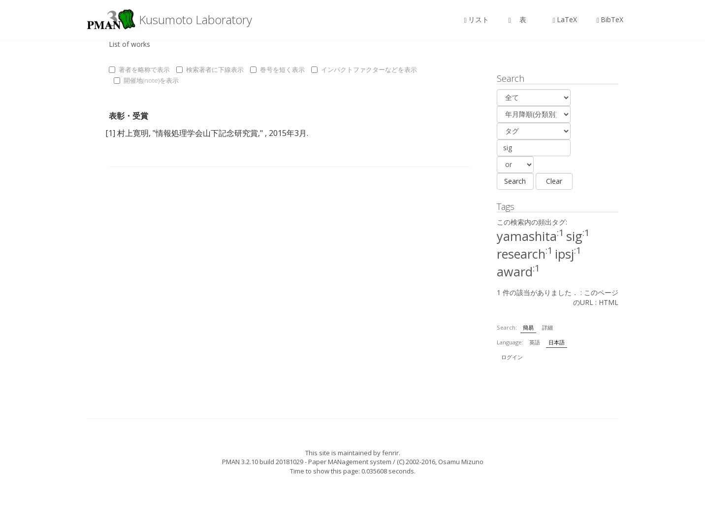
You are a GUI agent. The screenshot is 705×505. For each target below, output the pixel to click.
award (518, 271)
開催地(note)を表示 (146, 80)
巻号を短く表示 (277, 69)
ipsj (568, 253)
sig (578, 236)
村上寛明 (133, 133)
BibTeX (610, 19)
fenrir (390, 452)
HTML (608, 302)
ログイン (512, 357)
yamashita (530, 236)
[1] (110, 133)
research (525, 253)
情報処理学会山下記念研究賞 (207, 133)
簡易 (528, 327)
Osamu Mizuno (460, 461)
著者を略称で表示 (139, 69)
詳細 (547, 327)
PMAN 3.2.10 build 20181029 (262, 461)
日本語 (556, 342)
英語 (534, 342)
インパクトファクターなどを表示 (364, 69)
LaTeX (565, 19)
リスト (476, 19)
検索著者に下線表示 (210, 69)
